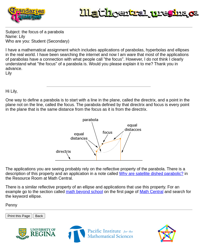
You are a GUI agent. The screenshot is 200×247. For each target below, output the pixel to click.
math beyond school (84, 191)
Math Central (151, 191)
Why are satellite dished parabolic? (151, 173)
